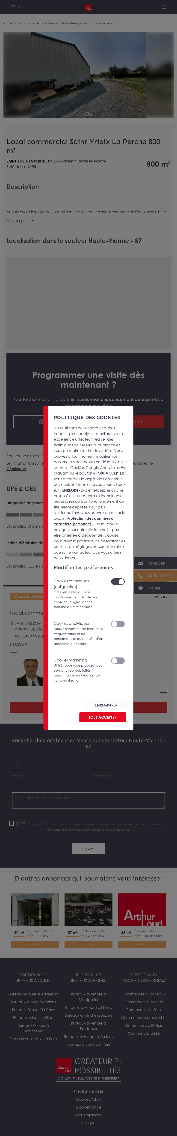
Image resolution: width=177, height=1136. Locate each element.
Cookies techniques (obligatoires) (79, 594)
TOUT (102, 717)
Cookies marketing (79, 670)
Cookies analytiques (79, 633)
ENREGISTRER (106, 705)
